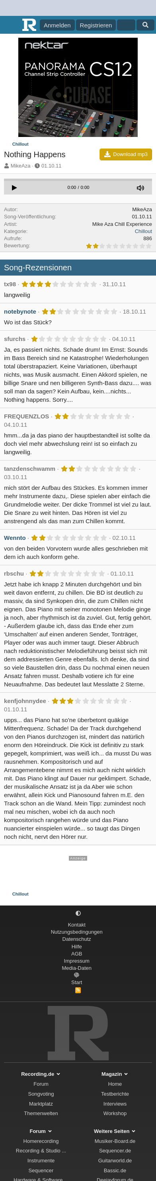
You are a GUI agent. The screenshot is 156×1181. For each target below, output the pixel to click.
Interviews (115, 1104)
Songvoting (41, 1094)
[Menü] (11, 25)
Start (76, 982)
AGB (76, 954)
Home (115, 1084)
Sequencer (41, 1170)
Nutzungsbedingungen (77, 932)
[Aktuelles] (126, 25)
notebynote (20, 311)
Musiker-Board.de (115, 1141)
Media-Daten (77, 968)
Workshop (115, 1113)
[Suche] (145, 25)
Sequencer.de (115, 1151)
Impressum (77, 961)
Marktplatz (41, 1104)
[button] (78, 913)
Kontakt (77, 925)
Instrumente (41, 1161)
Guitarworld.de (115, 1161)
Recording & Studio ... (41, 1151)
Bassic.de (115, 1170)
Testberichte (115, 1094)
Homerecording (41, 1141)
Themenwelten (41, 1113)
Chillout (143, 231)
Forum (41, 1084)
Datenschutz (76, 939)
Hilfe (77, 947)
